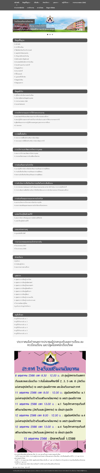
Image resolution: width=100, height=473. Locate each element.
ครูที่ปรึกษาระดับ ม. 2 (20, 321)
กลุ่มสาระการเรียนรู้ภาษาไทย (22, 279)
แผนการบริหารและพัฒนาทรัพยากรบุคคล (26, 153)
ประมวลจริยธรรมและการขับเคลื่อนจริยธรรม (26, 156)
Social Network (19, 104)
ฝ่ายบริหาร (46, 2)
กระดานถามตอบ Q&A (21, 101)
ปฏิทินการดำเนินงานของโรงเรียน (24, 95)
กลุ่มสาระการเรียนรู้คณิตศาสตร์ (23, 282)
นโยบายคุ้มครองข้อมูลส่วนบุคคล (23, 98)
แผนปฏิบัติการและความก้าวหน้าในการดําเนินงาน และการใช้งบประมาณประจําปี (37, 119)
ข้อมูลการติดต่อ (50, 8)
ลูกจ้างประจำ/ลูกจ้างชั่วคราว (22, 306)
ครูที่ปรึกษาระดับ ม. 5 (20, 330)
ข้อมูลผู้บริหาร (18, 68)
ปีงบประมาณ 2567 (20, 245)
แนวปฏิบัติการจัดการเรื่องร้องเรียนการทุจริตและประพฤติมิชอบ (32, 168)
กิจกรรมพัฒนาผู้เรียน (20, 303)
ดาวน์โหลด (40, 8)
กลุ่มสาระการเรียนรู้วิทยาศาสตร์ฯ (23, 285)
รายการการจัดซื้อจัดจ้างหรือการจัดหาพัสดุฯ (26, 138)
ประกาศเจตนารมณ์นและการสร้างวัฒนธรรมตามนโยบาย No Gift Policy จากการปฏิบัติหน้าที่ (40, 187)
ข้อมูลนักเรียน (18, 80)
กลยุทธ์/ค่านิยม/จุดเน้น (21, 53)
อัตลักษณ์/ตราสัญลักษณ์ (21, 59)
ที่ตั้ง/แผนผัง (18, 74)
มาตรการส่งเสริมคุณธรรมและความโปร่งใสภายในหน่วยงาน (30, 205)
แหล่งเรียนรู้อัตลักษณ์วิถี (21, 221)
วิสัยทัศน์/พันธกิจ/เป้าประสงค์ (23, 50)
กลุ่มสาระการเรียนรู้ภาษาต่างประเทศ (24, 300)
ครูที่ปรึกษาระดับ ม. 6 (20, 333)
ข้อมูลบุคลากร (18, 82)
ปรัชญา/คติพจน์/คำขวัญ (21, 56)
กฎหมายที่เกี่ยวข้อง (20, 77)
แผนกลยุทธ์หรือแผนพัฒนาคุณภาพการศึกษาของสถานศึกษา (31, 116)
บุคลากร (56, 2)
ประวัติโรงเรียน (19, 47)
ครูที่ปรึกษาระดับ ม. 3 (20, 324)
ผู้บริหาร (17, 261)
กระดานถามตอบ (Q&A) (79, 2)
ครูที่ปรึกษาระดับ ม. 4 (20, 327)
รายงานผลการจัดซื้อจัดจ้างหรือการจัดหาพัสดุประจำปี (29, 141)
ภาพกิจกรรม (30, 8)
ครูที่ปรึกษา (66, 2)
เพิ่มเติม (37, 2)
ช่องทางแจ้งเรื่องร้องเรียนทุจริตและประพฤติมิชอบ (28, 174)
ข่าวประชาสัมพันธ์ (19, 8)
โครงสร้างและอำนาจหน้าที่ (22, 65)
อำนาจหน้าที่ (18, 71)
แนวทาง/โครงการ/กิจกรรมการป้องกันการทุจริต (27, 202)
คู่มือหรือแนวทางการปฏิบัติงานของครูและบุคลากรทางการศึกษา (32, 122)
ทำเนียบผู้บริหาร (19, 264)
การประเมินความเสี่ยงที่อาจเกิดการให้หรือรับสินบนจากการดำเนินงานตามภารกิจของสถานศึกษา (41, 190)
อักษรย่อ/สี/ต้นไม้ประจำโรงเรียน (23, 62)
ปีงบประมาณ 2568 (20, 248)
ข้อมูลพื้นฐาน (26, 2)
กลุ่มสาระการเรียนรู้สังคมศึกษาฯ (23, 288)
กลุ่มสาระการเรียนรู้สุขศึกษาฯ (22, 291)
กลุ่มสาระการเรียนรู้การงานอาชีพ (23, 297)
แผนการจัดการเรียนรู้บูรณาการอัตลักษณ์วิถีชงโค (28, 218)
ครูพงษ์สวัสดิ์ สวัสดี (19, 233)
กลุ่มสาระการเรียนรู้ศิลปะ (21, 294)
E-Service (17, 125)
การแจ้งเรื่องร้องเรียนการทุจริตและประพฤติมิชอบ (28, 171)
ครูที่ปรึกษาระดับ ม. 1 (20, 318)
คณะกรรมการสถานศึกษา (21, 267)
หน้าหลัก (16, 2)
